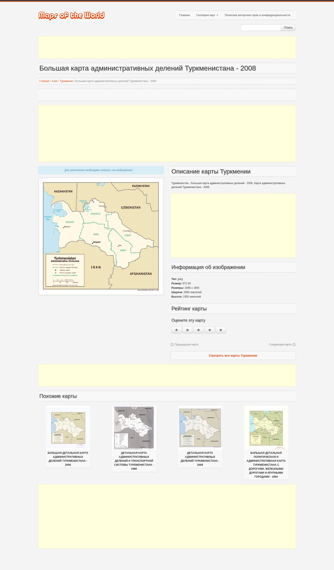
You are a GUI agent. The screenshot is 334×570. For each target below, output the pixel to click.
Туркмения (66, 81)
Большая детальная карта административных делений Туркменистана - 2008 (68, 458)
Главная (184, 15)
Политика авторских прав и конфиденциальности (257, 15)
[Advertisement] (167, 47)
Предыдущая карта (186, 344)
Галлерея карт (207, 15)
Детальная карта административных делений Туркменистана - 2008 (200, 458)
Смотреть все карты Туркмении (233, 355)
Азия (54, 81)
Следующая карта (280, 344)
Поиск (288, 27)
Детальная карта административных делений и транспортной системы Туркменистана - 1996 (134, 460)
